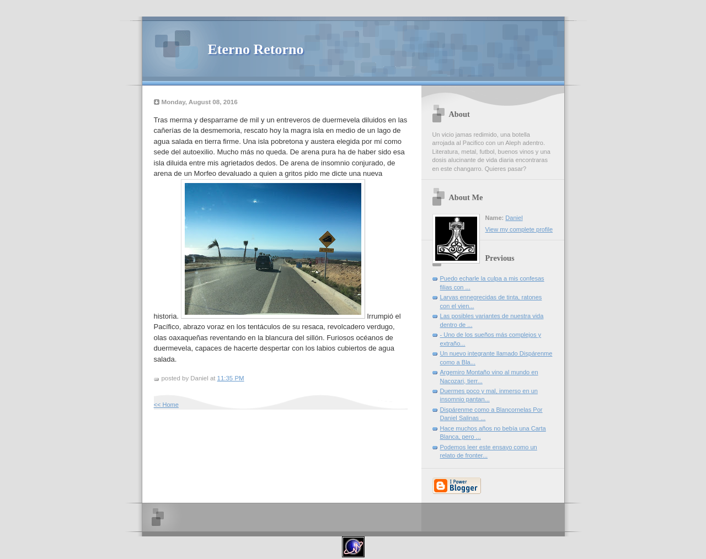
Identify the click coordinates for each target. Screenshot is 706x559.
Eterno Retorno (256, 49)
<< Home (166, 404)
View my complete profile (519, 229)
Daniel (513, 217)
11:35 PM (230, 378)
